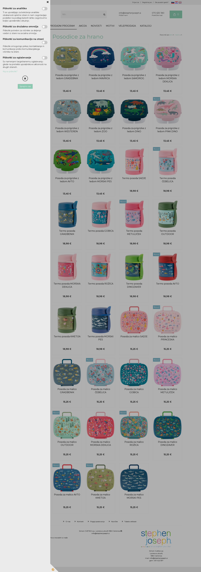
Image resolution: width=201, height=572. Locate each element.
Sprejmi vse (25, 86)
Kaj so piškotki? (10, 71)
